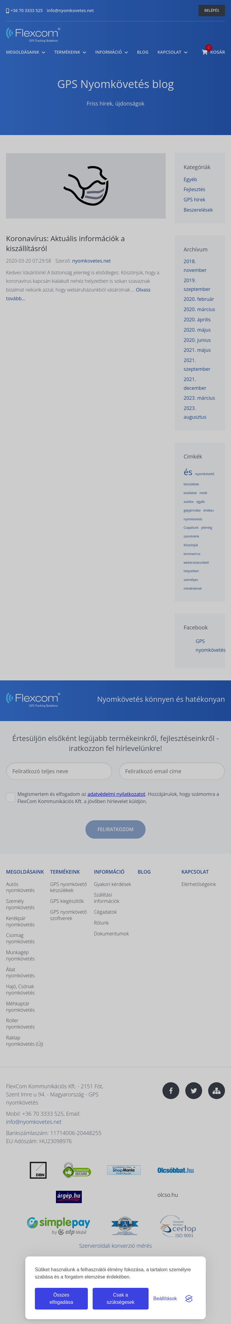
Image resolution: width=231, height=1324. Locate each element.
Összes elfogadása (61, 1298)
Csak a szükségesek (120, 1298)
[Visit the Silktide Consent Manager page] (189, 1298)
